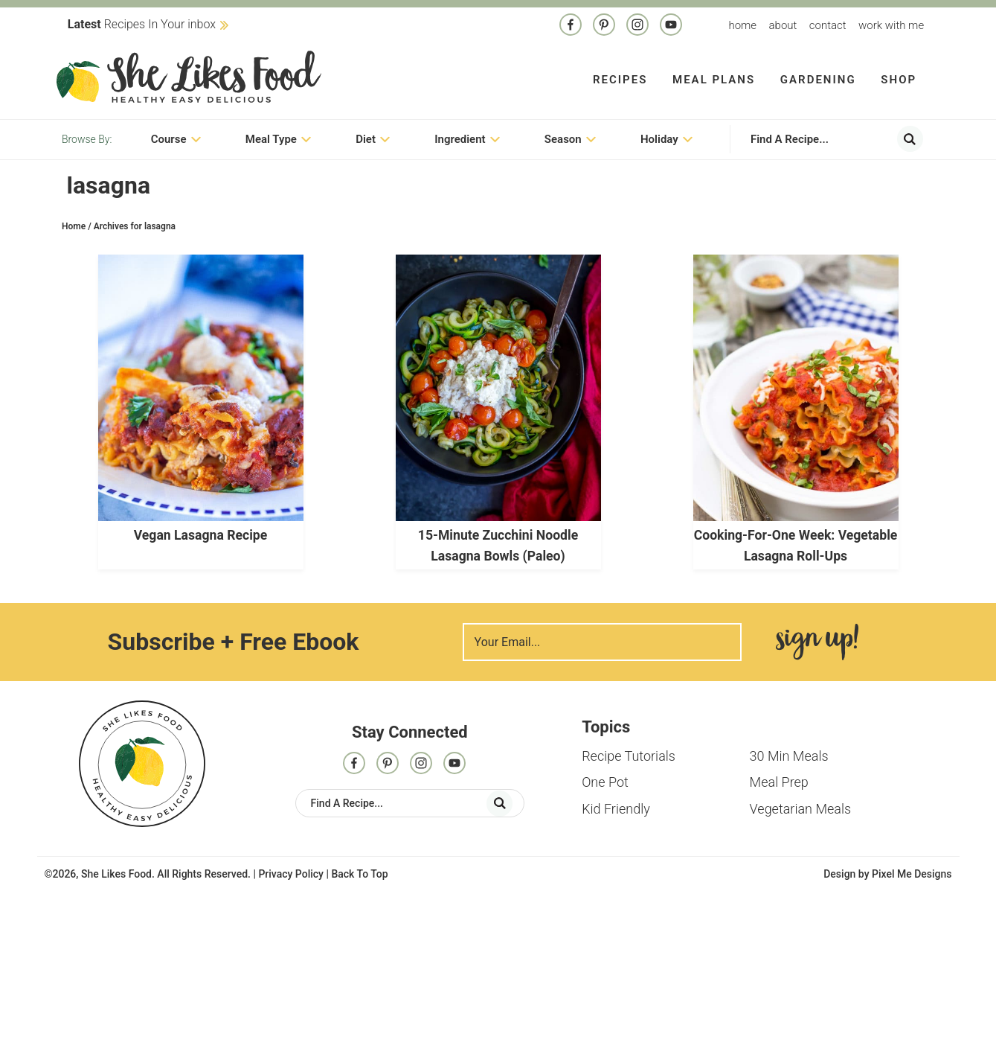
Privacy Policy (291, 875)
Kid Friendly (616, 811)
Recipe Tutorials (628, 758)
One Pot (605, 784)
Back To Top (359, 875)
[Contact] (671, 26)
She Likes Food (189, 78)
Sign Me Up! (817, 644)
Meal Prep (779, 784)
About (783, 25)
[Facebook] (570, 26)
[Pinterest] (604, 26)
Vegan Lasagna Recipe (200, 538)
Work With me (891, 25)
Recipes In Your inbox (142, 24)
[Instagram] (637, 26)
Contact (827, 25)
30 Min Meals (789, 758)
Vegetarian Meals (800, 811)
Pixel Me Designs (912, 875)
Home (742, 25)
